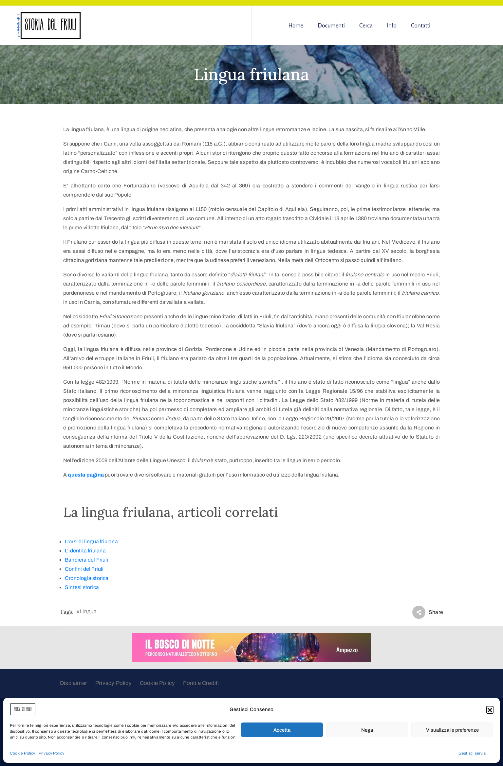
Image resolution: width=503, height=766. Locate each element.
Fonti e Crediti (201, 683)
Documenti (331, 25)
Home (296, 25)
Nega (367, 730)
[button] (490, 709)
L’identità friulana (85, 550)
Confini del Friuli (84, 569)
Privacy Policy (52, 753)
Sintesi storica (82, 587)
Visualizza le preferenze (452, 730)
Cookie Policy (22, 753)
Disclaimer (73, 683)
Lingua (88, 611)
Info (392, 25)
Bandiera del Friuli (86, 560)
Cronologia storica (87, 578)
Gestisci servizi (472, 753)
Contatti (420, 25)
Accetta (281, 730)
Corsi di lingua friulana (91, 541)
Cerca (366, 25)
